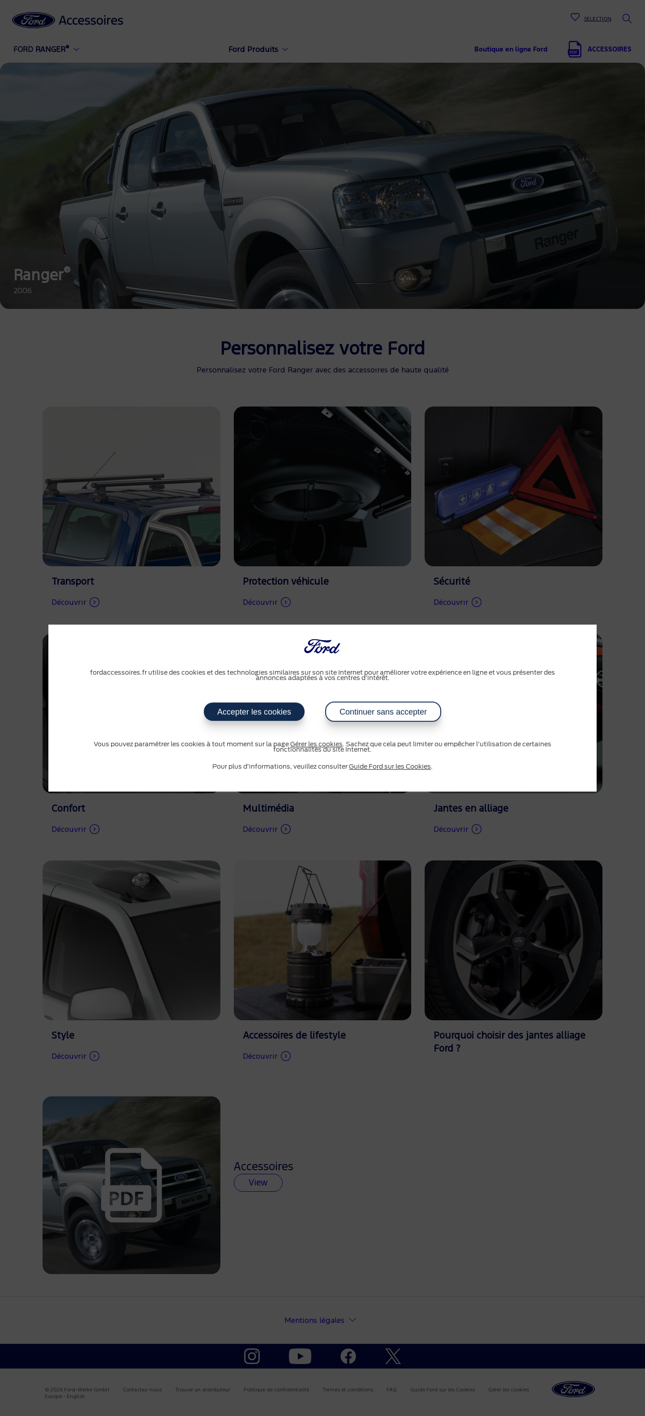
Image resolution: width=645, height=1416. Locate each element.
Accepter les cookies (254, 711)
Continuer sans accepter (383, 711)
